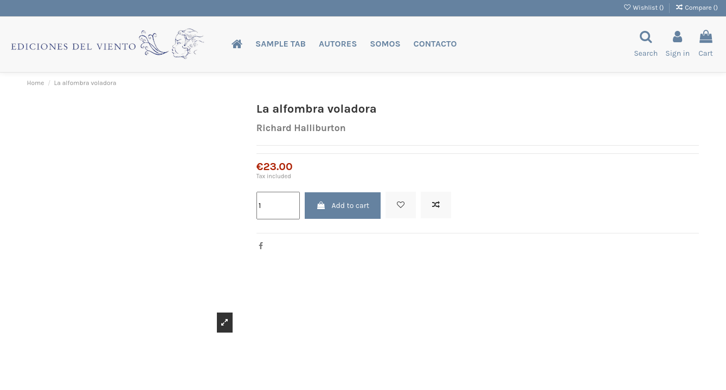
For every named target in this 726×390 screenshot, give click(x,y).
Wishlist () (644, 7)
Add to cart (342, 205)
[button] (280, 44)
